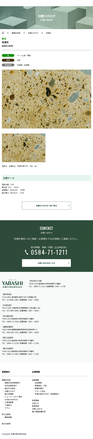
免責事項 (35, 406)
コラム (7, 408)
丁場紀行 (8, 405)
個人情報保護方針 (39, 411)
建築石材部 (16, 33)
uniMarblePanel (11, 399)
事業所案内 (39, 388)
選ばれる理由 (10, 388)
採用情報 (35, 400)
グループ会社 (40, 391)
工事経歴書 (9, 402)
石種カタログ (33, 33)
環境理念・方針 (41, 385)
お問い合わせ (37, 409)
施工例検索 (9, 394)
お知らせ (35, 403)
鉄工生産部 (6, 414)
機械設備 (8, 417)
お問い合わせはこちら (46, 263)
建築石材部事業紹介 (12, 382)
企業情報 (35, 380)
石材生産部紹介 (11, 385)
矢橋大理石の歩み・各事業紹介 (47, 394)
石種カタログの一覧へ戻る (46, 205)
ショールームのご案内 (13, 396)
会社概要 (38, 382)
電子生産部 (6, 423)
